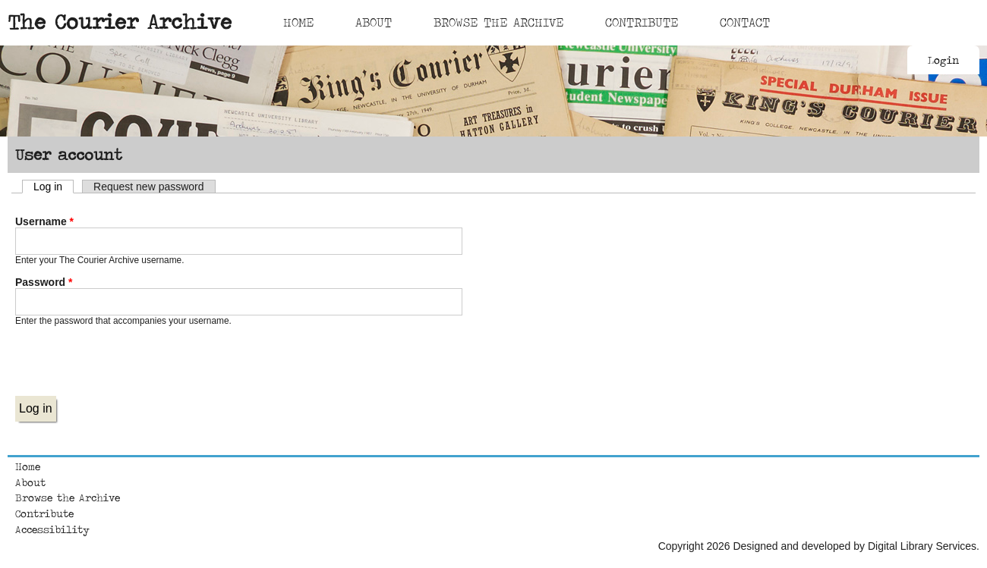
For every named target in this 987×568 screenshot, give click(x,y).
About (373, 22)
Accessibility (52, 529)
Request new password (148, 186)
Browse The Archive (498, 22)
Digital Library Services (922, 546)
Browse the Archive (67, 497)
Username (44, 221)
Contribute (641, 22)
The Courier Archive (120, 21)
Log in (53, 186)
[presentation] (130, 366)
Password (43, 282)
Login (943, 60)
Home (298, 22)
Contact (745, 22)
